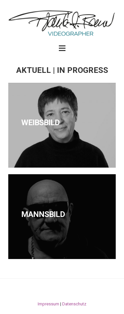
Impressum (48, 303)
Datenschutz (74, 303)
